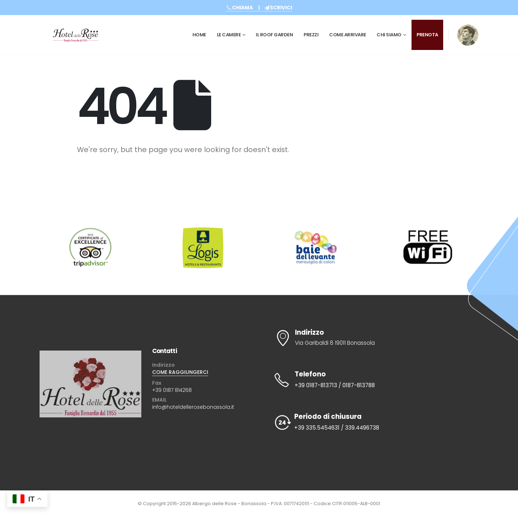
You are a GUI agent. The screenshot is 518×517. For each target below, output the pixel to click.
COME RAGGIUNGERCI (180, 372)
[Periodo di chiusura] (371, 422)
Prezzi (311, 34)
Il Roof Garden (274, 34)
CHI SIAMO (389, 34)
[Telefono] (371, 380)
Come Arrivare (347, 34)
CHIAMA (239, 7)
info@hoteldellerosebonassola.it (193, 407)
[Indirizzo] (371, 338)
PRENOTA (427, 34)
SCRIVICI (278, 7)
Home (199, 34)
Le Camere (229, 34)
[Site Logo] (76, 34)
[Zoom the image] (467, 29)
